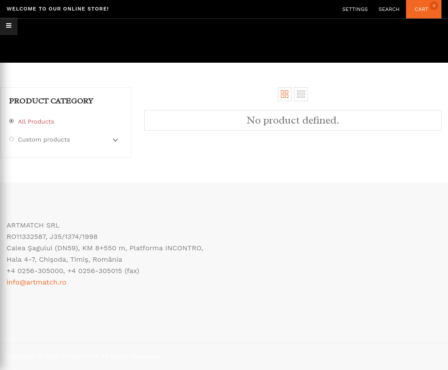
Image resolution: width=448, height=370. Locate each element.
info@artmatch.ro (36, 282)
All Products (36, 121)
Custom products (44, 139)
